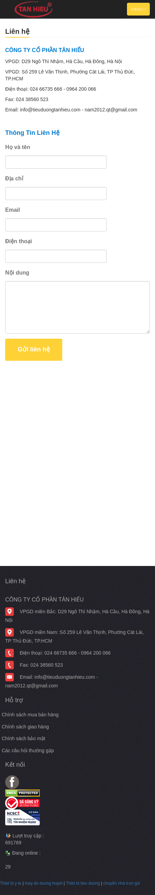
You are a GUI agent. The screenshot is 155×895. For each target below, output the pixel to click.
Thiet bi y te (10, 883)
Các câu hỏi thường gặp (28, 750)
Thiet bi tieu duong (83, 883)
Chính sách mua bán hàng (30, 714)
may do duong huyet (44, 883)
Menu (140, 11)
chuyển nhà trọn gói (121, 883)
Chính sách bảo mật (23, 738)
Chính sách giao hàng (25, 726)
